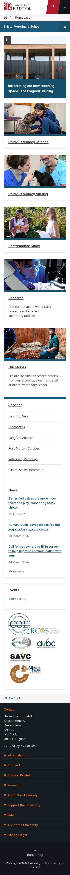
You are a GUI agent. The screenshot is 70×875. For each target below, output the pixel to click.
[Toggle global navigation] (65, 7)
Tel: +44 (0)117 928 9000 (20, 746)
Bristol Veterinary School (22, 26)
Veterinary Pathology (23, 459)
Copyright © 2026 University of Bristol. (29, 863)
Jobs (9, 815)
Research (12, 785)
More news (16, 571)
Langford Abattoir (21, 438)
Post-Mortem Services (24, 448)
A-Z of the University (21, 825)
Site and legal (15, 835)
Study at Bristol (17, 775)
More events (17, 599)
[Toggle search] (53, 7)
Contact (9, 709)
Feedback (15, 698)
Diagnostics (16, 427)
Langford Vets (18, 416)
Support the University (22, 805)
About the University (21, 795)
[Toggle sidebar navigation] (65, 26)
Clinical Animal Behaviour (26, 470)
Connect (12, 765)
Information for (17, 755)
